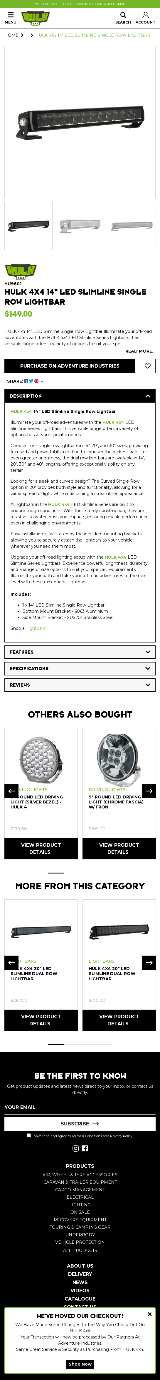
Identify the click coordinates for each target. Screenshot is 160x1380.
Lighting (80, 1205)
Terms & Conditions (87, 1136)
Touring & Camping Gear (80, 1227)
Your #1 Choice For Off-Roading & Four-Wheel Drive (80, 4)
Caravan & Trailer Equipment (80, 1182)
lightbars (36, 628)
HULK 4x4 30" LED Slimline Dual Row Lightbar (34, 973)
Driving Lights (29, 789)
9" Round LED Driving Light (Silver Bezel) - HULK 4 (37, 802)
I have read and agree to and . (80, 1135)
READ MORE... (140, 351)
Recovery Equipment (80, 1220)
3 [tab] (88, 1044)
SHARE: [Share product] (23, 381)
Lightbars (23, 961)
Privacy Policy (121, 1136)
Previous (11, 791)
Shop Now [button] (80, 1364)
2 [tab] (72, 1044)
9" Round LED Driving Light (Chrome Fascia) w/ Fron (116, 802)
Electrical (80, 1197)
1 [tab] (56, 1044)
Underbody (80, 1235)
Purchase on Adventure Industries (69, 366)
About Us (80, 1266)
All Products (80, 1250)
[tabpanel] (41, 793)
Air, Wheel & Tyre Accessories (80, 1175)
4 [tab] (104, 1044)
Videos (80, 1290)
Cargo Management (80, 1190)
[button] (148, 366)
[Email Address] (80, 1107)
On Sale (80, 1212)
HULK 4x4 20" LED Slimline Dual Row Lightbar (112, 973)
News (80, 1282)
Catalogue (80, 1299)
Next (149, 791)
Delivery (80, 1274)
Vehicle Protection (80, 1242)
